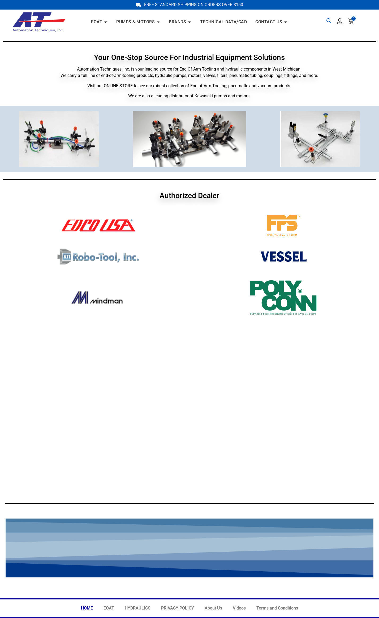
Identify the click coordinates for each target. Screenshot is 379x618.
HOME (87, 608)
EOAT (109, 608)
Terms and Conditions (277, 608)
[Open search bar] (328, 20)
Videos (239, 608)
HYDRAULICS (137, 608)
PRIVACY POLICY (177, 608)
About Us (213, 608)
